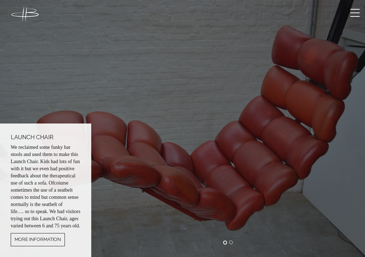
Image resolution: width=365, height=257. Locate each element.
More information (38, 239)
